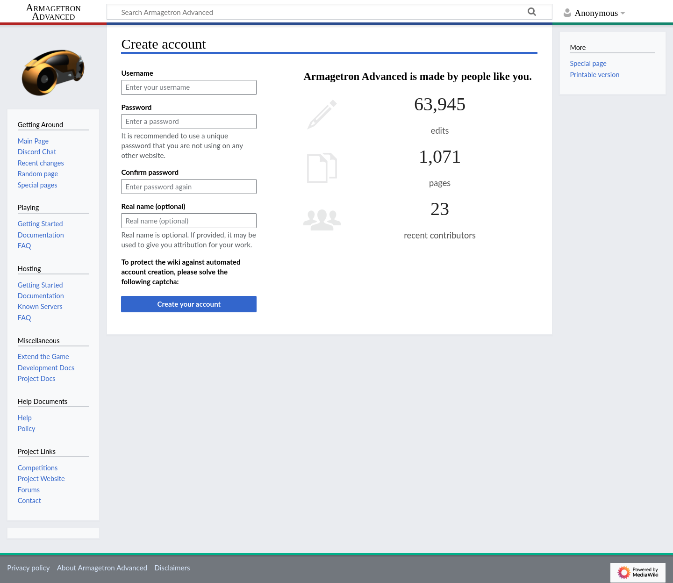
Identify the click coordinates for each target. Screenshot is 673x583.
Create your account (189, 304)
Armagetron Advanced (53, 12)
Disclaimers (172, 567)
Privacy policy (28, 567)
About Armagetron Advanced (102, 567)
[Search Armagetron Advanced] (329, 11)
